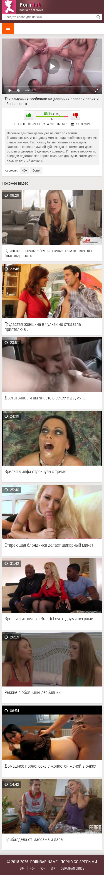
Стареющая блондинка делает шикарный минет (49, 545)
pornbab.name (44, 861)
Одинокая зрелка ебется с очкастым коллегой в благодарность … (49, 253)
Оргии (36, 170)
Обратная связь (72, 868)
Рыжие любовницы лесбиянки (33, 692)
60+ (52, 868)
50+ (42, 868)
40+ (24, 170)
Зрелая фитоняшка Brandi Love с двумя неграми (49, 618)
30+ (22, 868)
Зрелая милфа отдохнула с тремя (35, 471)
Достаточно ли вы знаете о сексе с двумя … (45, 398)
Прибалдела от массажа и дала (34, 839)
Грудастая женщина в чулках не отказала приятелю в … (43, 327)
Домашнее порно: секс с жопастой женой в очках (50, 766)
